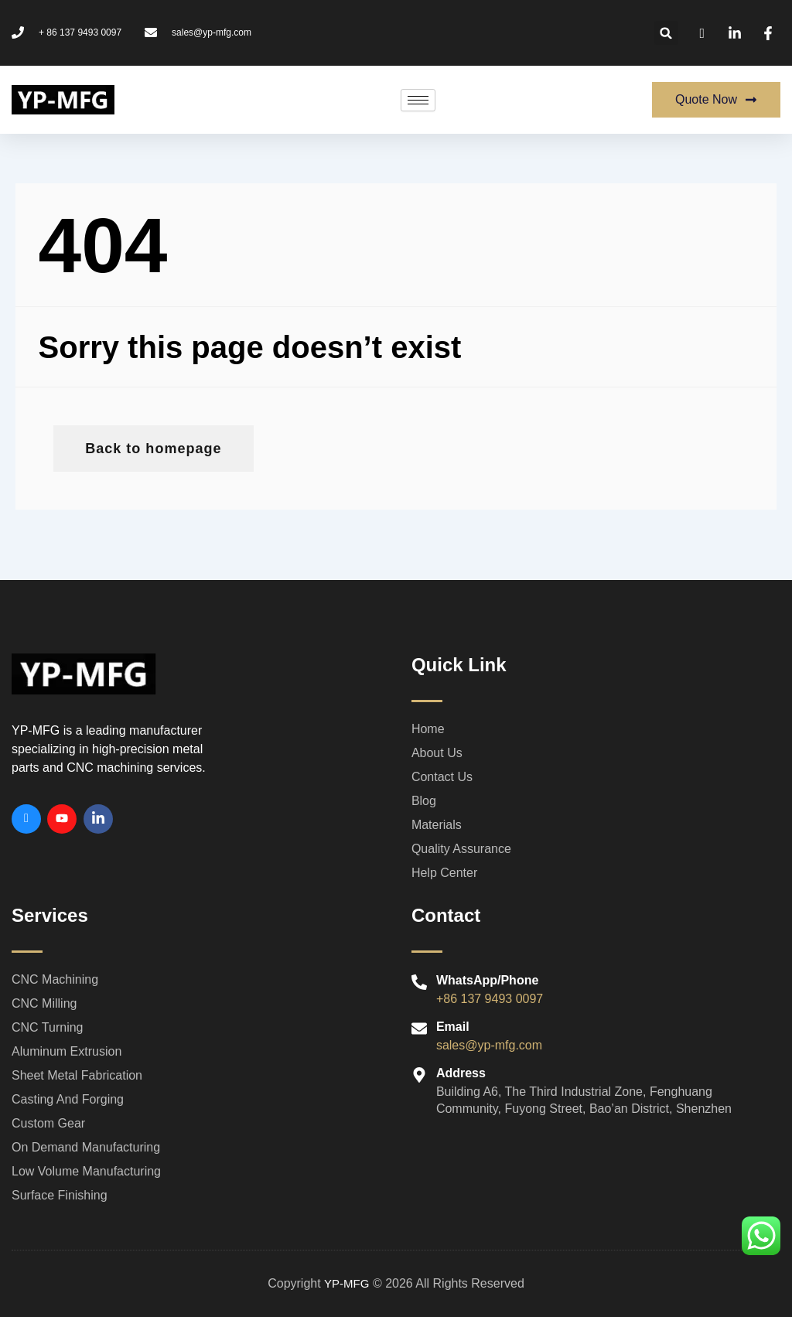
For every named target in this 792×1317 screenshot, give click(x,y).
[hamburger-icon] (418, 100)
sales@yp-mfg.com (489, 1045)
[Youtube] (62, 819)
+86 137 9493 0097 (489, 998)
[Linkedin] (98, 819)
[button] (666, 33)
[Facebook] (26, 819)
